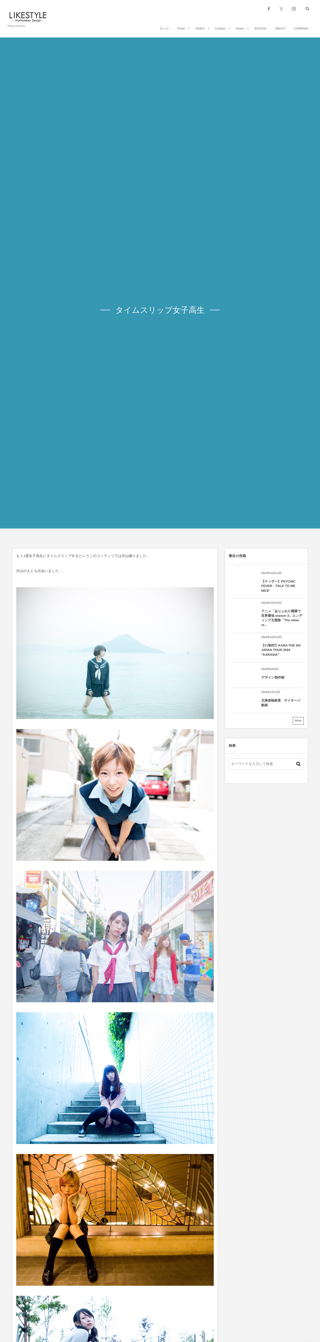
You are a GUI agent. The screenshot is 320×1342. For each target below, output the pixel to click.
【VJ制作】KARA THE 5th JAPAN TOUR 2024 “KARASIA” (281, 650)
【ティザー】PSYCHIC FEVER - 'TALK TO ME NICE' (278, 586)
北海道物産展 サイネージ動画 (280, 702)
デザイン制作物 (272, 677)
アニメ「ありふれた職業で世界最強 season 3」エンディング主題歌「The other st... (281, 618)
